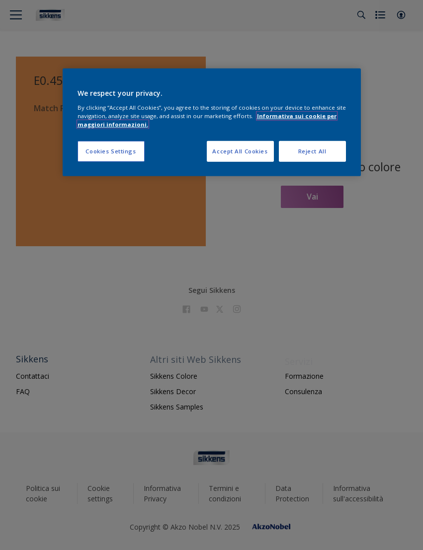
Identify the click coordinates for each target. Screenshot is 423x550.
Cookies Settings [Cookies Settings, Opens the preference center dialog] (110, 151)
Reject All (312, 151)
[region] (212, 122)
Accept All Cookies (239, 151)
